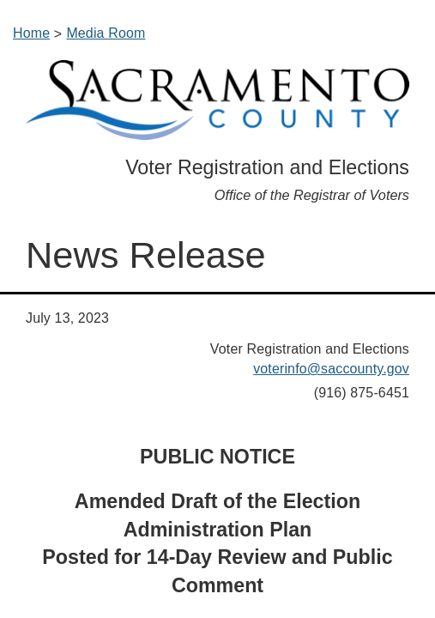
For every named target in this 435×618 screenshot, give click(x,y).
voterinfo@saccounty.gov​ (331, 368)
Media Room (105, 33)
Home (31, 33)
